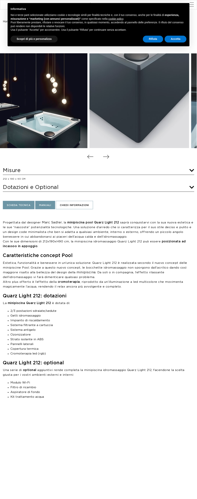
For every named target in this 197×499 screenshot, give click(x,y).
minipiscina (86, 272)
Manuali (45, 205)
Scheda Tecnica (18, 205)
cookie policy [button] (115, 18)
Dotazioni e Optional (98, 187)
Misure (98, 170)
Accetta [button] (175, 38)
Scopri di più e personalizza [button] (34, 38)
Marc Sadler (52, 222)
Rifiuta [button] (153, 38)
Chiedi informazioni (74, 205)
